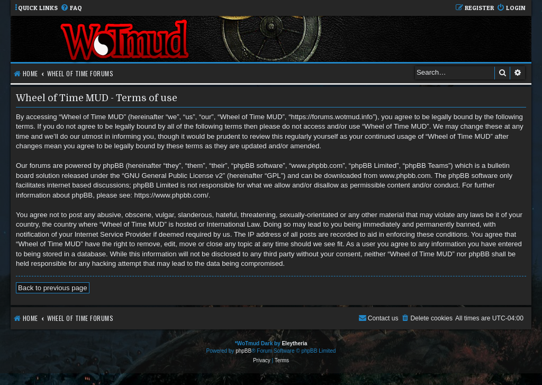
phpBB (243, 351)
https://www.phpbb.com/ (171, 195)
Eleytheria (294, 343)
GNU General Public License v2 (173, 176)
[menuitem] (71, 8)
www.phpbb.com (405, 176)
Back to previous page (52, 288)
